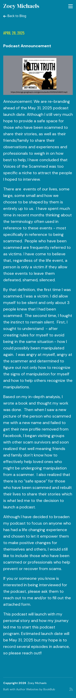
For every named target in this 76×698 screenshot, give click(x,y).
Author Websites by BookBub (35, 689)
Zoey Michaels (21, 6)
